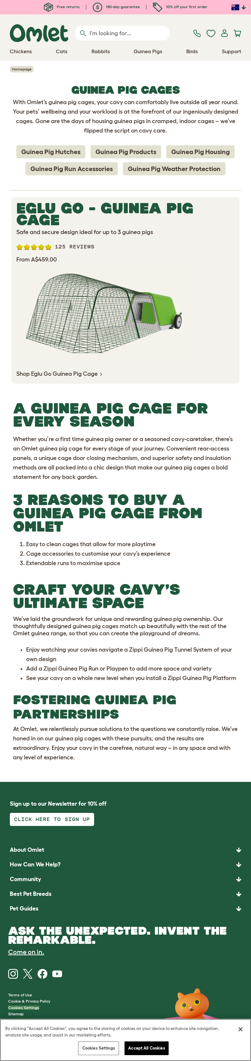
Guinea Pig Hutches (50, 151)
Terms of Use (20, 995)
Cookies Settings (23, 1008)
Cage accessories (50, 553)
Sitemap (16, 1014)
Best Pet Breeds (31, 894)
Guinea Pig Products (125, 151)
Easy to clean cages (52, 544)
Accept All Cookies (146, 1048)
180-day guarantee (116, 7)
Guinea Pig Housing (200, 151)
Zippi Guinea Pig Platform (202, 678)
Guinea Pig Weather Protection (174, 168)
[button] (125, 908)
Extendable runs (47, 563)
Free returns (62, 7)
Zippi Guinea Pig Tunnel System (170, 649)
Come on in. (26, 952)
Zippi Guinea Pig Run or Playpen (85, 668)
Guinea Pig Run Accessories (71, 168)
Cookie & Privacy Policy (29, 1001)
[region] (125, 1040)
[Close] (240, 1029)
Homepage (22, 69)
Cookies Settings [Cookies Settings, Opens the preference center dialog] (98, 1048)
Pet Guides (24, 908)
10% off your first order (180, 7)
